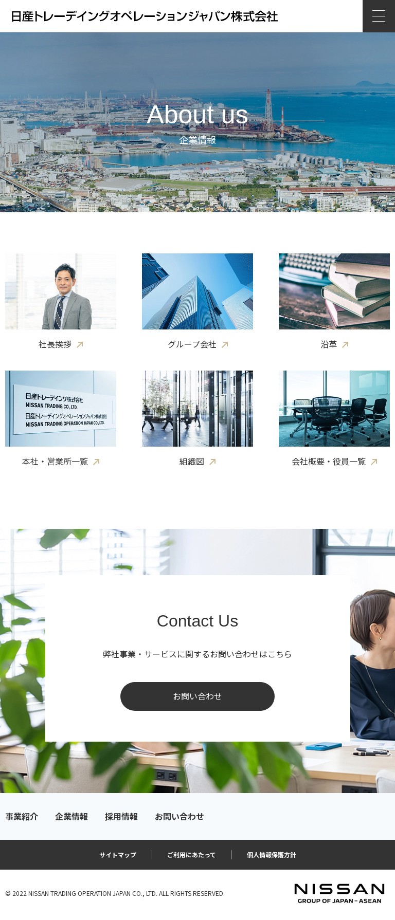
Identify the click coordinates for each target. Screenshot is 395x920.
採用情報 (121, 816)
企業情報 (71, 816)
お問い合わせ (197, 696)
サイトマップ (117, 854)
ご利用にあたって (191, 854)
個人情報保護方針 (271, 854)
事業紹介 (21, 816)
